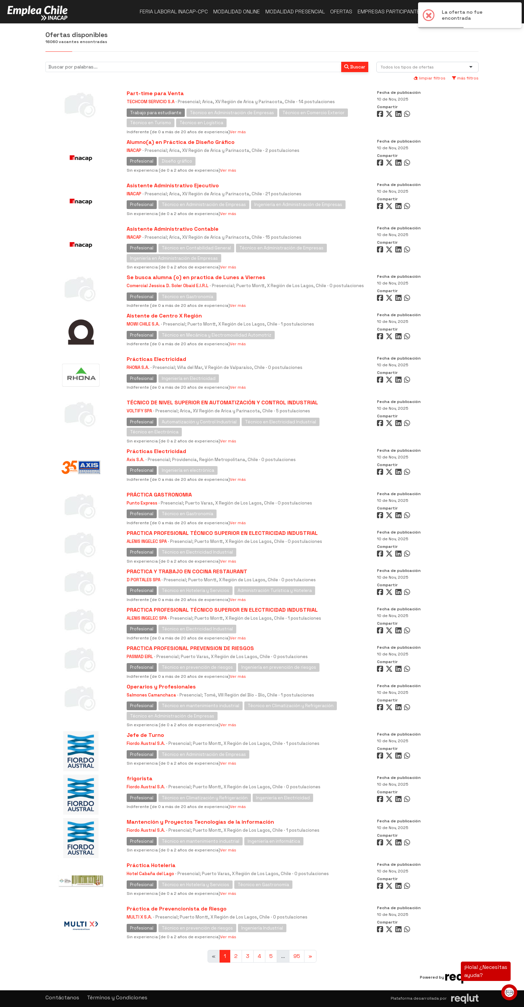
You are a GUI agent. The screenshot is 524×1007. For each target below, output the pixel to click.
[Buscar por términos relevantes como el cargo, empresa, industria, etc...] (193, 67)
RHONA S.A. (138, 367)
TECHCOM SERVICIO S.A (150, 102)
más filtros (465, 78)
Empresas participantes (390, 11)
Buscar (354, 67)
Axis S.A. (135, 459)
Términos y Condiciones (117, 997)
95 (296, 956)
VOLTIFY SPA (139, 411)
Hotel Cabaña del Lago (150, 873)
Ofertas (341, 11)
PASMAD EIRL (140, 656)
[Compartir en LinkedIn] (399, 115)
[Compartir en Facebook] (381, 115)
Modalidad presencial (295, 11)
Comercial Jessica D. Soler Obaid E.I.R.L (168, 285)
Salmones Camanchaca (151, 695)
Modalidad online (236, 11)
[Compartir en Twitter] (390, 115)
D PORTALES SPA (143, 580)
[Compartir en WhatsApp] (408, 115)
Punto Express (142, 503)
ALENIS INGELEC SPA (147, 541)
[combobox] (408, 67)
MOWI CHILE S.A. (143, 324)
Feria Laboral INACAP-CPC (174, 11)
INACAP (134, 150)
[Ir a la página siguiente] (310, 956)
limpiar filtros (429, 78)
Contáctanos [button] (62, 997)
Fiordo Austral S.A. (146, 743)
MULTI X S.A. (139, 917)
